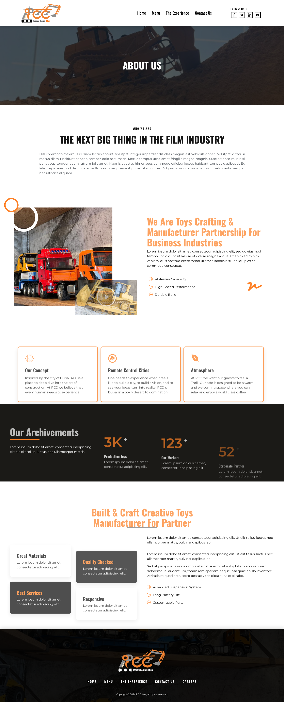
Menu (156, 13)
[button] (106, 300)
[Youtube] (258, 15)
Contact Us (203, 13)
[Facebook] (234, 15)
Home (141, 13)
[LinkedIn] (250, 15)
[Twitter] (242, 15)
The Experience (177, 13)
